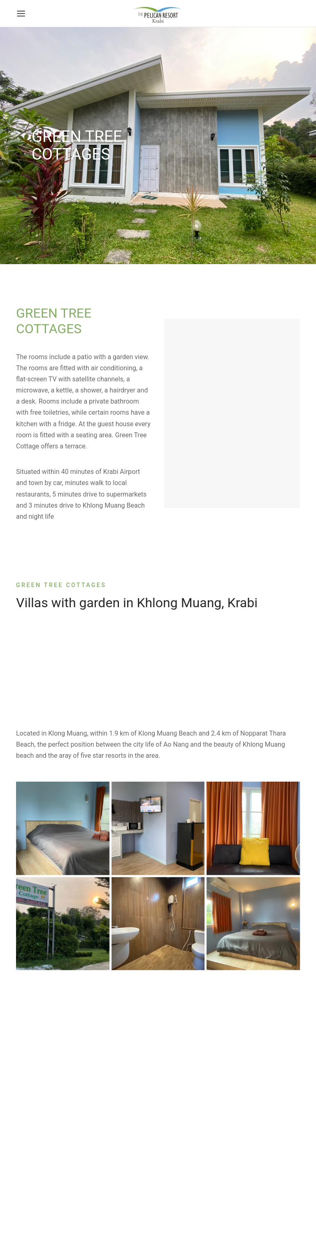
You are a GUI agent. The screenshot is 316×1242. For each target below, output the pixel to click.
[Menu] (21, 13)
